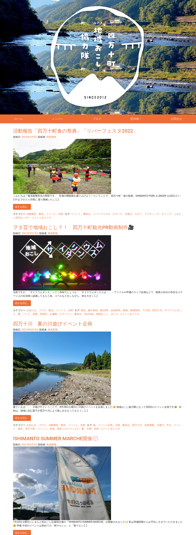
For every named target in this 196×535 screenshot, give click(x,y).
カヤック (117, 213)
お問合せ (176, 118)
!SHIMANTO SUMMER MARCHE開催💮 (55, 438)
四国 (35, 314)
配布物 (135, 118)
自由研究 (116, 310)
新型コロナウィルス (68, 428)
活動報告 (31, 213)
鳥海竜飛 (52, 233)
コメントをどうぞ (41, 217)
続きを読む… (22, 206)
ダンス (114, 314)
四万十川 (157, 310)
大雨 (89, 428)
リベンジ (42, 428)
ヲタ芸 (146, 310)
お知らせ (31, 310)
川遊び (128, 213)
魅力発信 (93, 310)
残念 (20, 428)
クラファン (66, 314)
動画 (125, 310)
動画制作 (135, 310)
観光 (41, 213)
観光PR (104, 310)
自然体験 (149, 425)
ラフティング (151, 213)
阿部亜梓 (51, 136)
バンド (26, 314)
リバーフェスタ (101, 213)
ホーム (18, 118)
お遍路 (53, 314)
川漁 (117, 425)
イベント (51, 213)
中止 (168, 425)
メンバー (57, 118)
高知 (52, 428)
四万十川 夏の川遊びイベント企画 (52, 324)
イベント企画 (105, 425)
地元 (83, 310)
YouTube (89, 314)
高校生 (43, 314)
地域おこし (102, 314)
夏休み (86, 213)
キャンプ (166, 213)
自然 (60, 213)
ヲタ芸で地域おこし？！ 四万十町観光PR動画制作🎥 (73, 227)
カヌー (138, 213)
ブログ (97, 118)
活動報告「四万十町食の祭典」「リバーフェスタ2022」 (75, 131)
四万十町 (30, 428)
